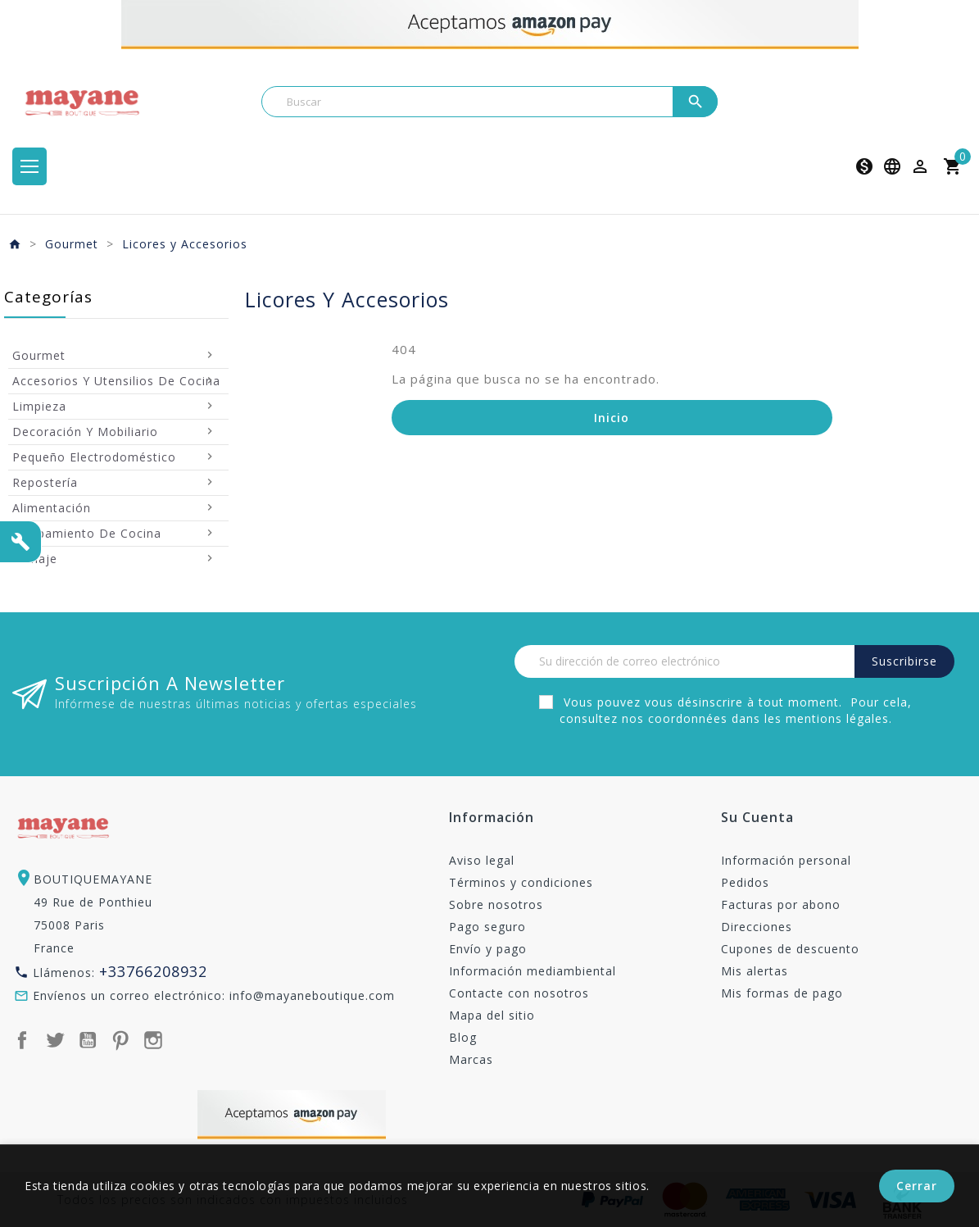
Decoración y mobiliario (85, 431)
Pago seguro (487, 926)
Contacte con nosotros (519, 993)
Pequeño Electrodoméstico (94, 457)
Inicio (611, 417)
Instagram (153, 1040)
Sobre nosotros (496, 904)
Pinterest (120, 1040)
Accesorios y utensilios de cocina (116, 381)
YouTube (87, 1040)
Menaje (34, 558)
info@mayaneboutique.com (312, 995)
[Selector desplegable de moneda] (864, 166)
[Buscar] (489, 101)
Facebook (22, 1040)
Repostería (45, 482)
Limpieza (39, 406)
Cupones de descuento (790, 949)
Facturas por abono (781, 904)
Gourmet (39, 355)
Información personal (786, 860)
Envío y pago (488, 949)
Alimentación (51, 508)
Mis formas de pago (782, 993)
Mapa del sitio (492, 1015)
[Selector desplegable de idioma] (892, 166)
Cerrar (916, 1186)
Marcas (471, 1059)
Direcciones (756, 926)
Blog (463, 1037)
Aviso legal (481, 860)
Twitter (55, 1040)
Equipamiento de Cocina (86, 533)
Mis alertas (754, 971)
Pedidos (745, 882)
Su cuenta (757, 818)
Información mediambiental (532, 971)
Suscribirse (904, 661)
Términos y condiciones (521, 882)
